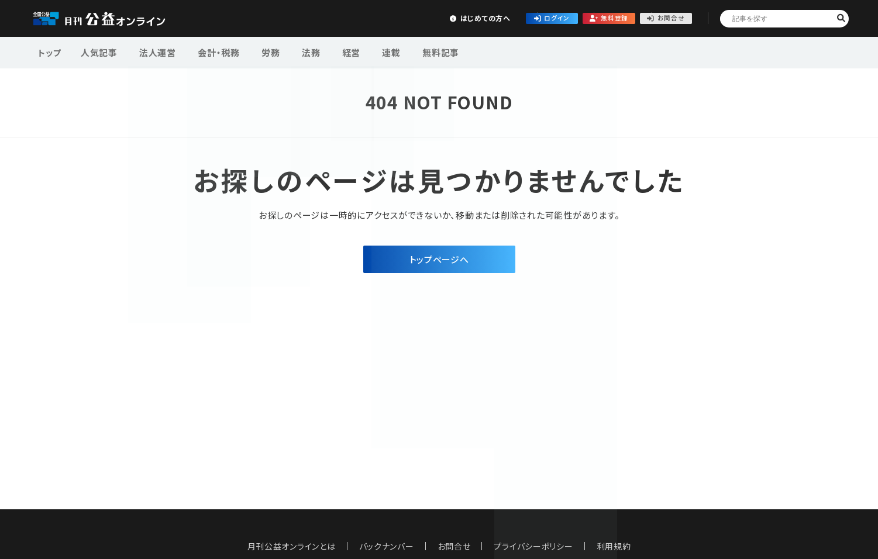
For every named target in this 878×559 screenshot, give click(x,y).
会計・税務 (210, 52)
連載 (366, 52)
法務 (294, 52)
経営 (330, 52)
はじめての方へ (396, 18)
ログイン (484, 18)
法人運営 (153, 52)
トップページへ (439, 260)
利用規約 (614, 546)
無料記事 (410, 52)
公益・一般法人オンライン (117, 18)
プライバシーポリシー (534, 546)
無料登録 (571, 18)
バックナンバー (386, 546)
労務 (258, 52)
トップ (50, 52)
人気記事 (98, 52)
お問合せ (657, 18)
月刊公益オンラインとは (291, 546)
